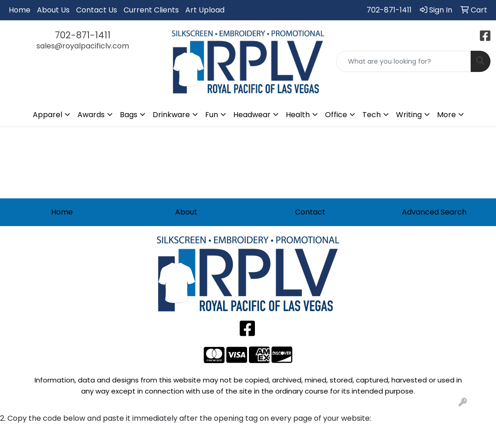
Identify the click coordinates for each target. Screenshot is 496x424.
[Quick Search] (403, 61)
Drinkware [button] (171, 114)
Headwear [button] (252, 114)
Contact (310, 212)
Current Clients (151, 10)
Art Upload (204, 10)
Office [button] (336, 114)
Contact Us (96, 10)
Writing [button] (409, 114)
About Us (53, 10)
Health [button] (298, 114)
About (186, 212)
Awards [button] (91, 114)
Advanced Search (434, 212)
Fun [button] (211, 114)
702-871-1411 (389, 10)
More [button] (446, 114)
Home (19, 10)
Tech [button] (371, 114)
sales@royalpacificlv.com (82, 46)
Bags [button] (128, 114)
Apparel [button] (47, 114)
